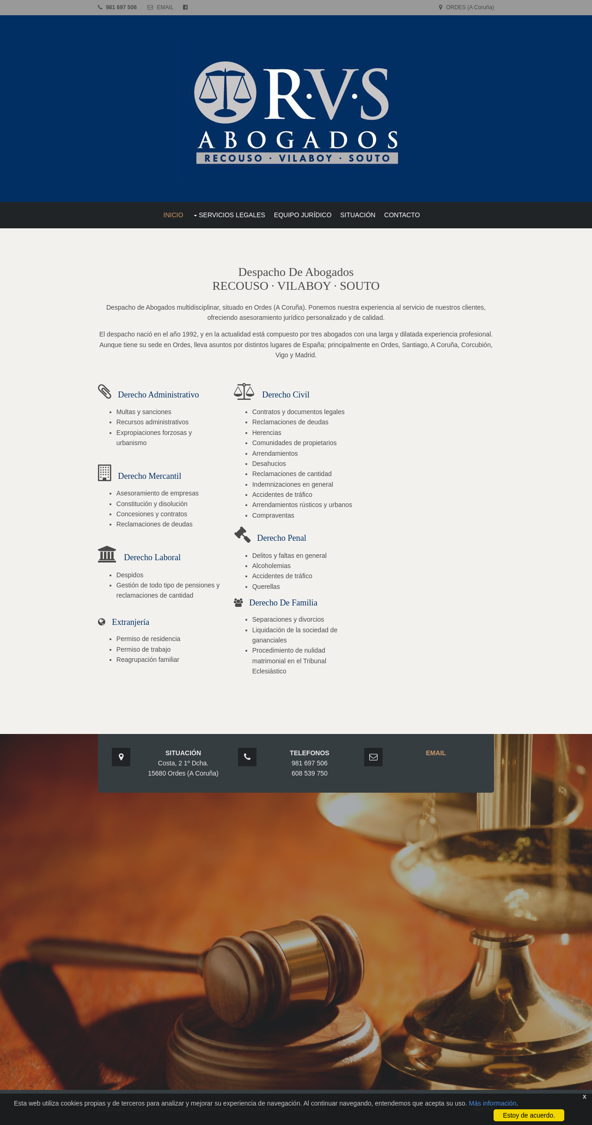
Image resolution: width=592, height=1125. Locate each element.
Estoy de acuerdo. (529, 1115)
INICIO (173, 214)
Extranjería (132, 621)
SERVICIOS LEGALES (232, 214)
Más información (492, 1103)
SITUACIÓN (357, 214)
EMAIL (167, 7)
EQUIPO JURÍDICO (302, 214)
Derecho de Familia (284, 602)
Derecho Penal (282, 537)
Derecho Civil (287, 393)
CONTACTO (402, 214)
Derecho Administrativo (160, 393)
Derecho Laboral (154, 557)
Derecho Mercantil (151, 475)
